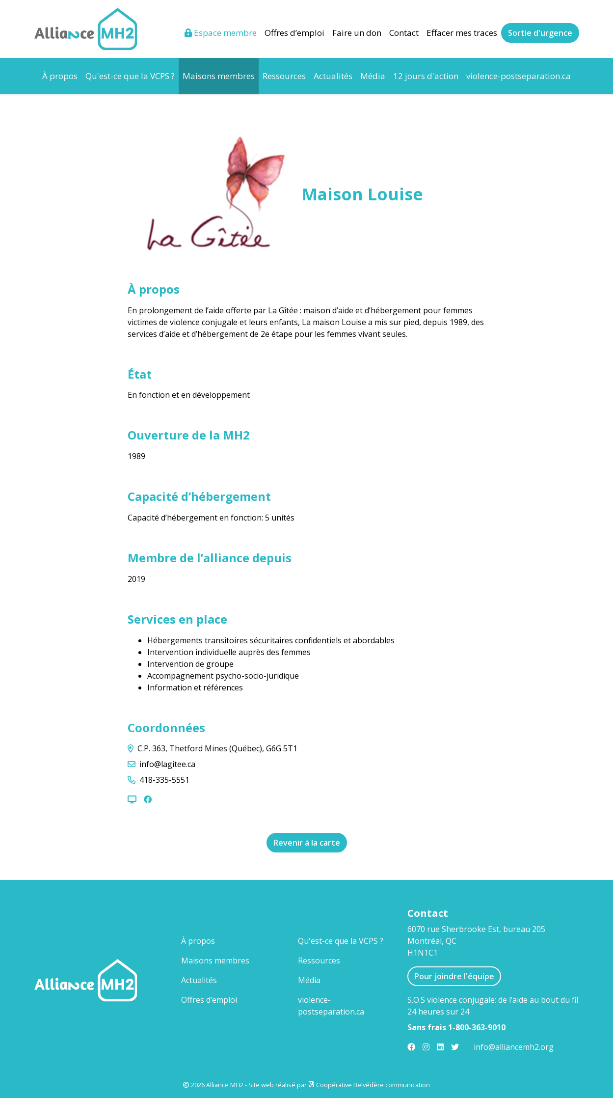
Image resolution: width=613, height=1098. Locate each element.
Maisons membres (221, 75)
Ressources (284, 76)
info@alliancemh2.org (514, 1047)
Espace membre (221, 32)
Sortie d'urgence (540, 32)
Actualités (333, 76)
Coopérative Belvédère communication (373, 1084)
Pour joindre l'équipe (454, 976)
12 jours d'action (425, 76)
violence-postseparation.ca (518, 76)
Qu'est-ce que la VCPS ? (130, 76)
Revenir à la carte (306, 842)
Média (372, 76)
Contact (404, 32)
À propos (60, 76)
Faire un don (356, 32)
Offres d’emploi (294, 32)
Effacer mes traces (461, 32)
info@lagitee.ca (167, 764)
